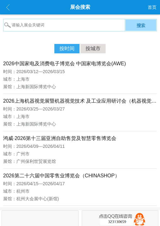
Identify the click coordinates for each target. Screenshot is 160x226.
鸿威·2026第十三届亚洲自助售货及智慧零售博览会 (59, 138)
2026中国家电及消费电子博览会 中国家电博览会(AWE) (64, 63)
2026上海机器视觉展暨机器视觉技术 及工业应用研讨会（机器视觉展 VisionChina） (80, 101)
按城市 (93, 48)
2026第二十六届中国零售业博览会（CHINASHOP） (61, 175)
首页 (152, 7)
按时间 (66, 48)
